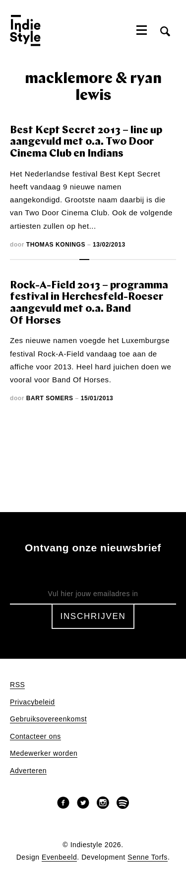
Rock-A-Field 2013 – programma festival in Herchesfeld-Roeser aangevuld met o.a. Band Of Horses (89, 303)
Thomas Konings (55, 244)
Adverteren (28, 771)
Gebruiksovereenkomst (48, 719)
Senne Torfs (147, 857)
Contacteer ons (35, 736)
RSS (17, 685)
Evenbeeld (59, 857)
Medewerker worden (43, 753)
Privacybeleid (32, 702)
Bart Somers (49, 398)
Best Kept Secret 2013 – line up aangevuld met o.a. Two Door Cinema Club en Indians (86, 142)
